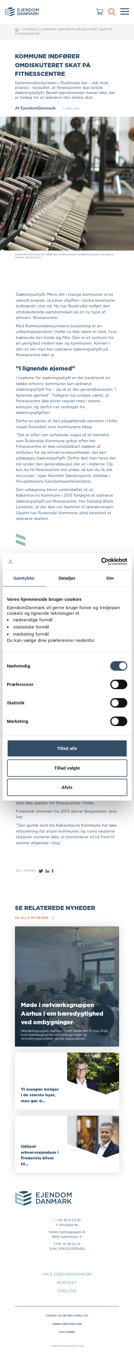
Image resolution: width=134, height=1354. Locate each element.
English (67, 1291)
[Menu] (124, 11)
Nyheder (30, 29)
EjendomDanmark (38, 108)
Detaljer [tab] (67, 577)
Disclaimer (67, 1332)
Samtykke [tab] (24, 577)
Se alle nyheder (34, 918)
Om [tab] (110, 577)
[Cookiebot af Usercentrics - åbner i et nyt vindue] (101, 561)
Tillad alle (67, 748)
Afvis (67, 787)
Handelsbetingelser (67, 1324)
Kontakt (67, 1282)
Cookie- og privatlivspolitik (67, 1315)
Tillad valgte (67, 767)
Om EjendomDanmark (67, 1274)
